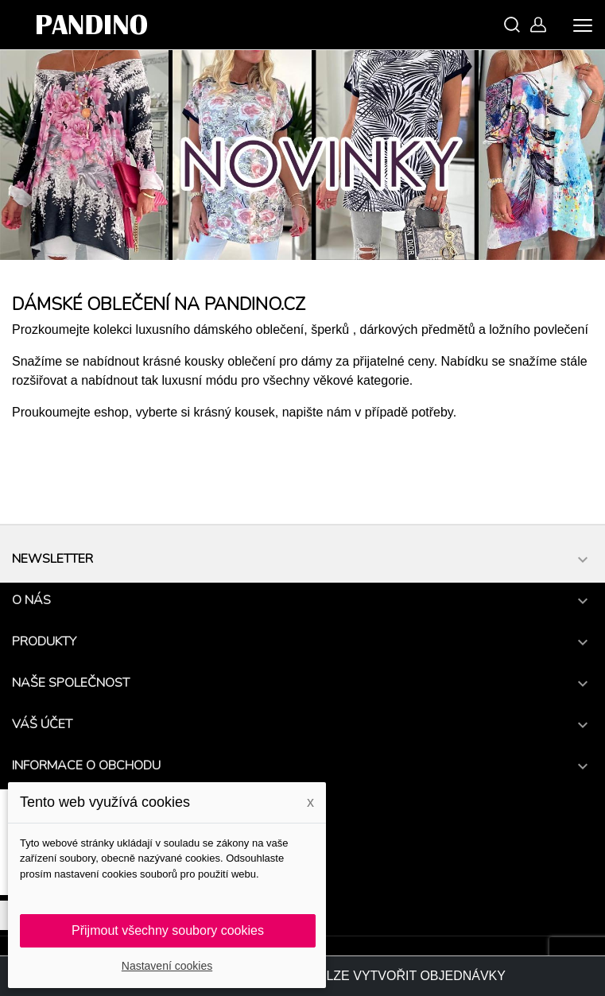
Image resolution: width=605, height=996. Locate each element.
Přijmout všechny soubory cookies (168, 930)
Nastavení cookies (167, 965)
